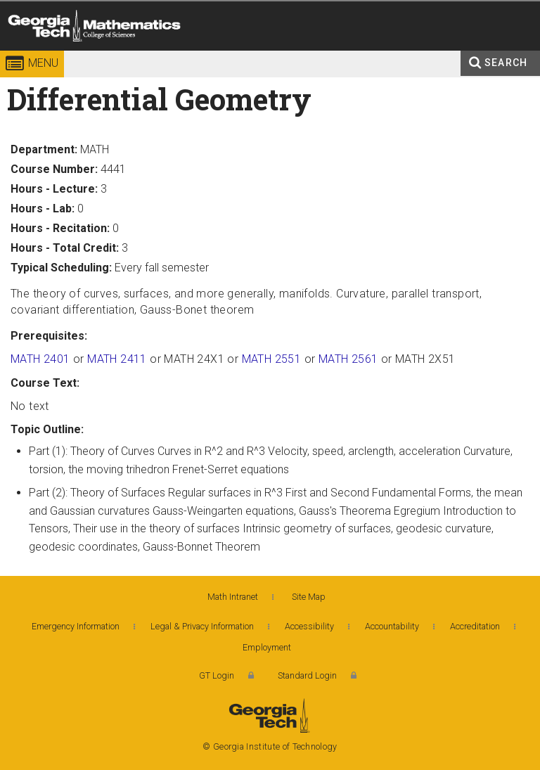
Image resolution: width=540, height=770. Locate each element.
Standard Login (307, 675)
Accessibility (309, 626)
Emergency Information (76, 626)
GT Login (216, 675)
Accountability (392, 626)
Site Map (309, 596)
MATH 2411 (117, 359)
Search (505, 62)
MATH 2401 (40, 359)
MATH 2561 (348, 359)
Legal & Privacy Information (202, 626)
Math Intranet (232, 596)
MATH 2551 (272, 359)
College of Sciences (213, 52)
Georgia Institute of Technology (40, 52)
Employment (267, 647)
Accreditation (475, 626)
